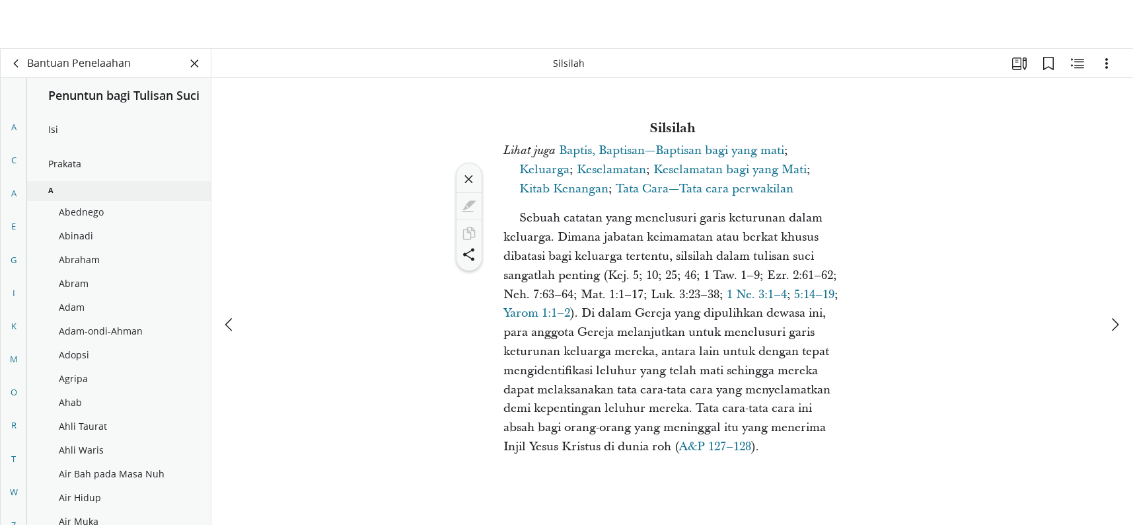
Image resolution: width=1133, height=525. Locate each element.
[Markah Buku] (1048, 63)
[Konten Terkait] (1077, 63)
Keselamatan (611, 169)
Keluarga (544, 169)
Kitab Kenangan (563, 189)
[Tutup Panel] (194, 63)
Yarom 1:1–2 (536, 313)
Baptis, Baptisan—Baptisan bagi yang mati (671, 150)
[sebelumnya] (230, 275)
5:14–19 (814, 294)
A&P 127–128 (715, 446)
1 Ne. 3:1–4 (757, 294)
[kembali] (16, 63)
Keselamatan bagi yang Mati (730, 169)
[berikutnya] (1114, 275)
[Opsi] (1106, 63)
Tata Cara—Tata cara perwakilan (704, 189)
